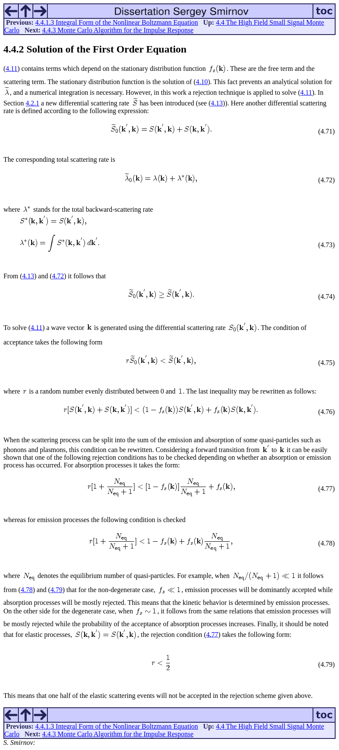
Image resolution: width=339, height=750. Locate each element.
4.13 (217, 103)
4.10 (202, 81)
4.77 (212, 634)
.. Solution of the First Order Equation (95, 49)
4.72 (58, 276)
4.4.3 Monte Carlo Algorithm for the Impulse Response (117, 30)
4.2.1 (32, 103)
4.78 (26, 589)
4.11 (11, 68)
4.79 (56, 589)
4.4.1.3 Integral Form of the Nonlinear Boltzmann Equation (116, 22)
